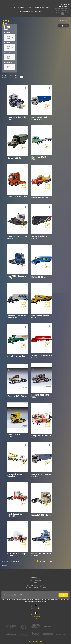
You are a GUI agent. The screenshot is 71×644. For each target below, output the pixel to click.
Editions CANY (35, 609)
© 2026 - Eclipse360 (35, 641)
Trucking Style (35, 607)
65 (44, 561)
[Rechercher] (63, 20)
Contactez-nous (62, 6)
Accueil (13, 7)
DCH (35, 618)
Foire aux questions (26, 11)
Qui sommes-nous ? (42, 7)
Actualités (29, 7)
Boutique (21, 7)
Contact (38, 11)
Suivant (53, 561)
